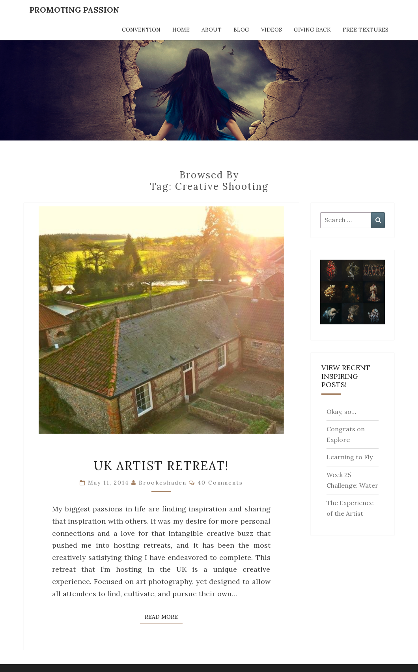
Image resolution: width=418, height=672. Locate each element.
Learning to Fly (350, 457)
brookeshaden (163, 482)
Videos (271, 29)
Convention (141, 29)
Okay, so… (341, 412)
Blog (241, 29)
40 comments (220, 482)
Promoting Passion (74, 10)
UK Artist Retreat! (161, 465)
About (212, 29)
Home (181, 29)
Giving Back (312, 29)
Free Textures (365, 29)
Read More (164, 616)
